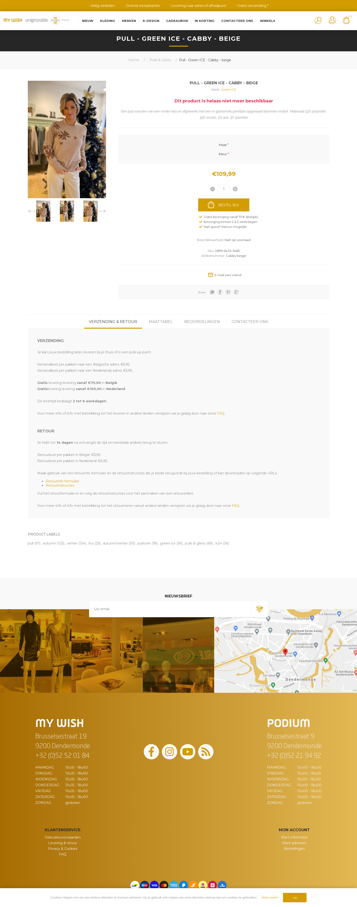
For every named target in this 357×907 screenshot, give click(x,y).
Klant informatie (294, 837)
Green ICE (228, 89)
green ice (168, 543)
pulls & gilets (195, 543)
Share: (202, 292)
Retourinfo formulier (62, 481)
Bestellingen (294, 849)
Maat (223, 145)
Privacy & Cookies (62, 849)
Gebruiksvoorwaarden (63, 837)
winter (72, 543)
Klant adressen (294, 843)
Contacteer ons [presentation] (250, 321)
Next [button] (100, 211)
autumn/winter (115, 543)
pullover (144, 543)
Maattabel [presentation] (160, 321)
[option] (43, 211)
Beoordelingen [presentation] (202, 321)
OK (295, 897)
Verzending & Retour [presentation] (113, 321)
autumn (49, 543)
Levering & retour (62, 843)
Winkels (267, 21)
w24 (218, 543)
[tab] (113, 322)
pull (30, 543)
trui (91, 543)
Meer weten (270, 897)
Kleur (223, 154)
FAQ (62, 854)
